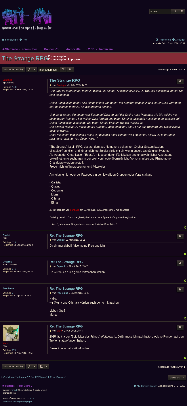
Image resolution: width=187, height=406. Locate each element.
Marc (5, 343)
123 (14, 242)
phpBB (15, 390)
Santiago (7, 80)
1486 (14, 87)
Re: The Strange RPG (66, 235)
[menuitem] (23, 39)
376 (14, 269)
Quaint (6, 235)
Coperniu (7, 262)
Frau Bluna (8, 288)
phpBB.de (30, 398)
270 (14, 350)
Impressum (75, 59)
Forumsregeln (57, 59)
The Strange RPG (25, 58)
